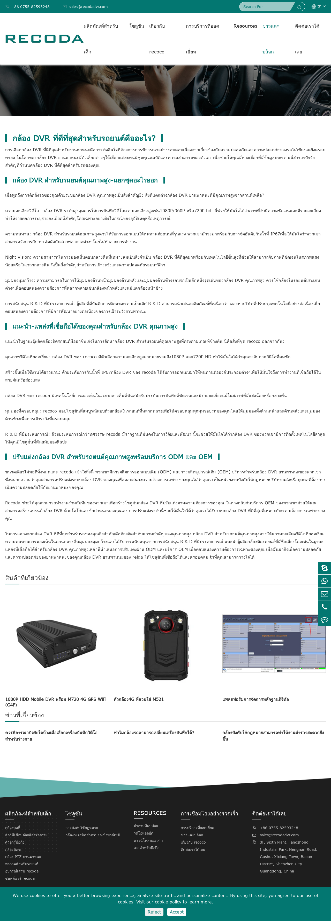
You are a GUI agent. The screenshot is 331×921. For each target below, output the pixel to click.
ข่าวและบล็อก (270, 38)
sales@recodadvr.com (85, 6)
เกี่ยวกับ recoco (157, 38)
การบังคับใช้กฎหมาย (81, 827)
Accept (177, 912)
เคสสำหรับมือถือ (146, 847)
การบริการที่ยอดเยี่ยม (202, 38)
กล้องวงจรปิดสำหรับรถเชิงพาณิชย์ (92, 835)
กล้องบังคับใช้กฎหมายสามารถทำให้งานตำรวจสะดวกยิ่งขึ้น (273, 735)
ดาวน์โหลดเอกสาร (149, 840)
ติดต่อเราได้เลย (307, 38)
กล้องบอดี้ (12, 827)
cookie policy (168, 902)
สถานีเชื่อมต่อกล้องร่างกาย (26, 835)
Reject (154, 912)
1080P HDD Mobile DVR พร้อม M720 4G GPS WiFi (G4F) (55, 702)
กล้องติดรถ (13, 849)
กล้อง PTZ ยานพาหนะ (23, 856)
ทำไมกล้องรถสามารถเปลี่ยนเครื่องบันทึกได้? (154, 732)
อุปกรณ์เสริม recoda (22, 871)
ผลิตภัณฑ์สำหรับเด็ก (101, 38)
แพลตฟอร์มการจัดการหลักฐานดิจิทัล (255, 699)
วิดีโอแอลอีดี (143, 833)
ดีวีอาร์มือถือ (14, 842)
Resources (245, 26)
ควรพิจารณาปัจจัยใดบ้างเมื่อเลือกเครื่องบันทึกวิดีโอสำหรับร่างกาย (51, 735)
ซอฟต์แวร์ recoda (20, 878)
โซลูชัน (136, 26)
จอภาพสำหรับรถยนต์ (21, 864)
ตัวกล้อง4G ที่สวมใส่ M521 (139, 699)
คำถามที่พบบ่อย (146, 826)
